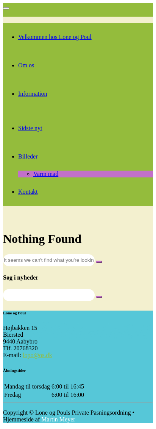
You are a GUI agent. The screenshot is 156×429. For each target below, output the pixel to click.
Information (32, 93)
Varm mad (45, 174)
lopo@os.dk (37, 355)
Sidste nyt (30, 128)
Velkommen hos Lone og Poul (55, 37)
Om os (26, 65)
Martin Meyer (58, 419)
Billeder (28, 156)
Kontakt (28, 191)
